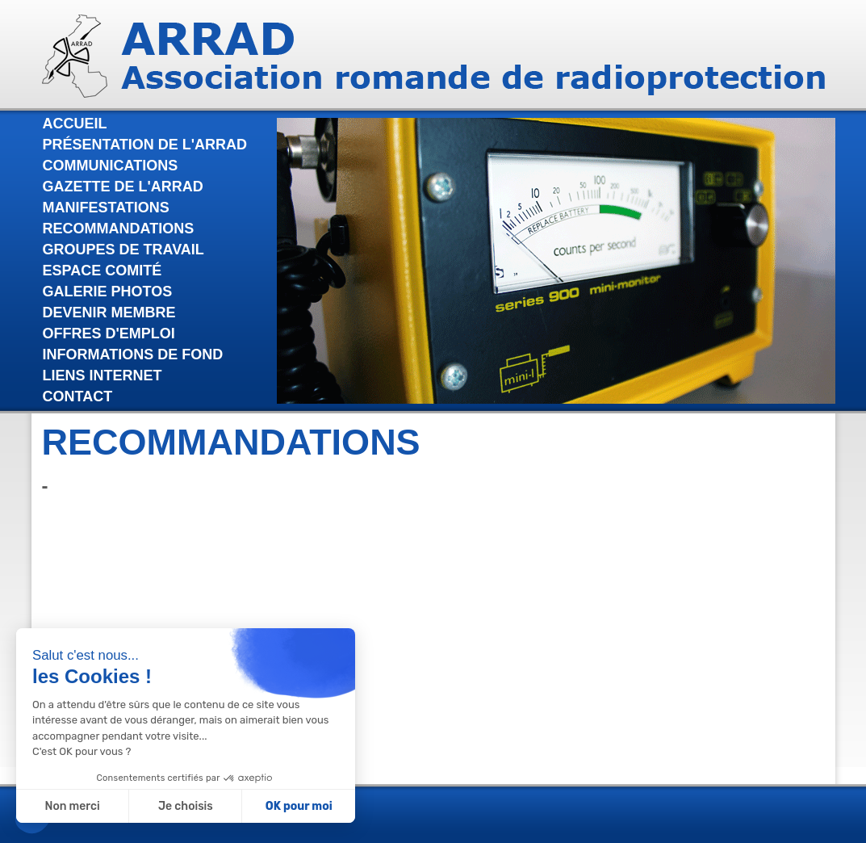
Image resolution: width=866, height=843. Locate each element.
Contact (78, 396)
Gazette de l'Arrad (123, 186)
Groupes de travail (123, 249)
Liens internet (102, 375)
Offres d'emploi (109, 333)
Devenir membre (109, 312)
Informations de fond (133, 354)
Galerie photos (108, 291)
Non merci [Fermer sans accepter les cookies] (71, 806)
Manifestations (106, 207)
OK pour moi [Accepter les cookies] (298, 806)
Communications (110, 165)
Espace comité (102, 270)
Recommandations (119, 228)
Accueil (75, 123)
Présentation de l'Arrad (145, 144)
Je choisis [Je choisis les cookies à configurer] (184, 806)
